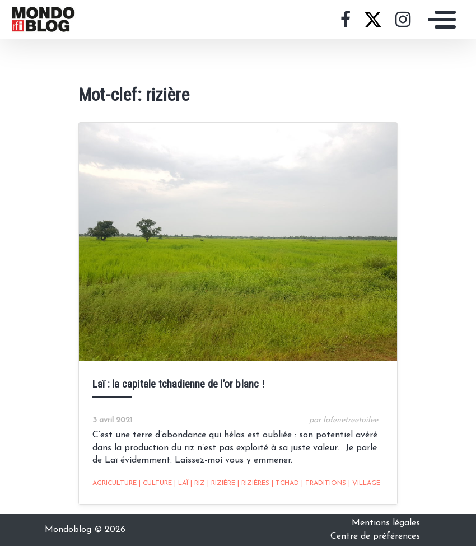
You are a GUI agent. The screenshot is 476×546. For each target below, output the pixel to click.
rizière (221, 483)
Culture (155, 483)
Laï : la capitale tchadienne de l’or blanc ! (178, 383)
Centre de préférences (375, 536)
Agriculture (114, 483)
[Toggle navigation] (439, 19)
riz (197, 483)
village (364, 483)
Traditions (323, 483)
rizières (253, 483)
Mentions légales (386, 523)
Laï (181, 483)
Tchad (285, 483)
